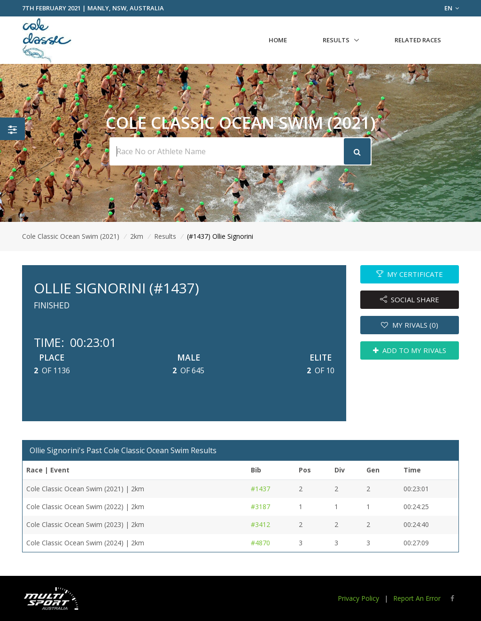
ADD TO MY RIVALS (410, 350)
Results (336, 40)
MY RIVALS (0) (409, 325)
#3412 (260, 524)
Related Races (418, 40)
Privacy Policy (358, 598)
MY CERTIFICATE (409, 274)
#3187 (260, 506)
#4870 (260, 542)
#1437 (260, 488)
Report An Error (417, 598)
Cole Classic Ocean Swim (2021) (70, 236)
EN (451, 8)
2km (136, 236)
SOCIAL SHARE (410, 299)
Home (278, 40)
